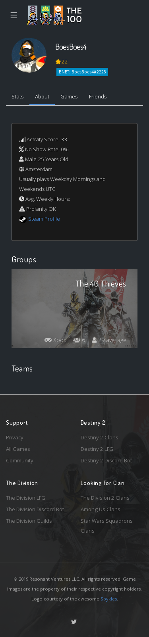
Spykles (109, 599)
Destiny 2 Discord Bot (106, 460)
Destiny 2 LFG (97, 448)
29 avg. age (109, 340)
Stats (18, 96)
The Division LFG (25, 497)
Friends (98, 96)
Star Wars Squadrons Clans (107, 525)
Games (69, 96)
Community (19, 460)
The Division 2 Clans (105, 497)
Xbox (55, 340)
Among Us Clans (100, 509)
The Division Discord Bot (35, 509)
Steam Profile (44, 218)
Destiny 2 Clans (99, 437)
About (42, 96)
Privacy (14, 437)
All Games (18, 448)
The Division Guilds (29, 520)
